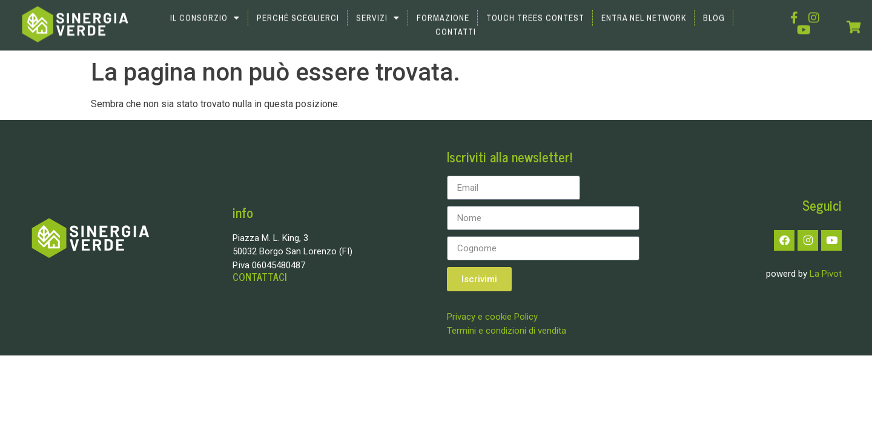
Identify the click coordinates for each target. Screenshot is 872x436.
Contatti (455, 24)
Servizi (378, 10)
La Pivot (826, 273)
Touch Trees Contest (535, 10)
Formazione (443, 10)
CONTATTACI (259, 277)
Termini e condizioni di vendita (506, 330)
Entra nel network (643, 10)
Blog (714, 10)
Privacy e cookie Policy (492, 316)
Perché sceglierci (298, 10)
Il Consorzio (205, 10)
